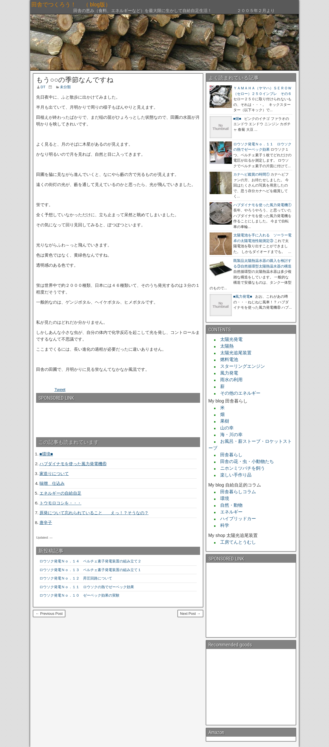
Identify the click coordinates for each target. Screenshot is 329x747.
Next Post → (190, 613)
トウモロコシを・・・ (60, 503)
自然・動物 (229, 505)
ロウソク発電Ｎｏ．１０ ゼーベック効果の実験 (79, 595)
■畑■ (237, 119)
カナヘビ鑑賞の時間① (251, 174)
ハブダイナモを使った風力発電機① (262, 205)
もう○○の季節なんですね (75, 80)
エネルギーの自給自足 (60, 493)
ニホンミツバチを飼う (240, 468)
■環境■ (46, 454)
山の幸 (225, 427)
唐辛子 (45, 522)
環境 (222, 498)
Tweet (59, 389)
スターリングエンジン (240, 366)
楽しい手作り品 (234, 475)
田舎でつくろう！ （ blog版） (110, 4)
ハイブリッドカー (236, 518)
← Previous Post (49, 613)
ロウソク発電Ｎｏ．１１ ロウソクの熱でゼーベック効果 (86, 587)
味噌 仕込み (52, 483)
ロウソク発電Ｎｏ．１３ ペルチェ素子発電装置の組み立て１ (90, 570)
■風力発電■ (242, 296)
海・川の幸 (229, 434)
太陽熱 (225, 346)
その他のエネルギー (238, 393)
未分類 (65, 87)
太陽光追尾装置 (234, 352)
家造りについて (54, 473)
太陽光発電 (229, 339)
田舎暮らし (229, 454)
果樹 (222, 421)
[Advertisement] (66, 417)
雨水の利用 (229, 379)
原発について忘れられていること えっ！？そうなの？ (94, 512)
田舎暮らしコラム (236, 491)
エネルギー (229, 511)
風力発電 (227, 373)
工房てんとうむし (236, 542)
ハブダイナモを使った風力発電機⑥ (73, 463)
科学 (222, 525)
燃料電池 (227, 359)
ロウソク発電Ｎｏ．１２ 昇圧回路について (77, 578)
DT (43, 87)
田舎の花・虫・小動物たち (245, 461)
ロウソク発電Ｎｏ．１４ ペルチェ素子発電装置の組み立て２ (90, 561)
